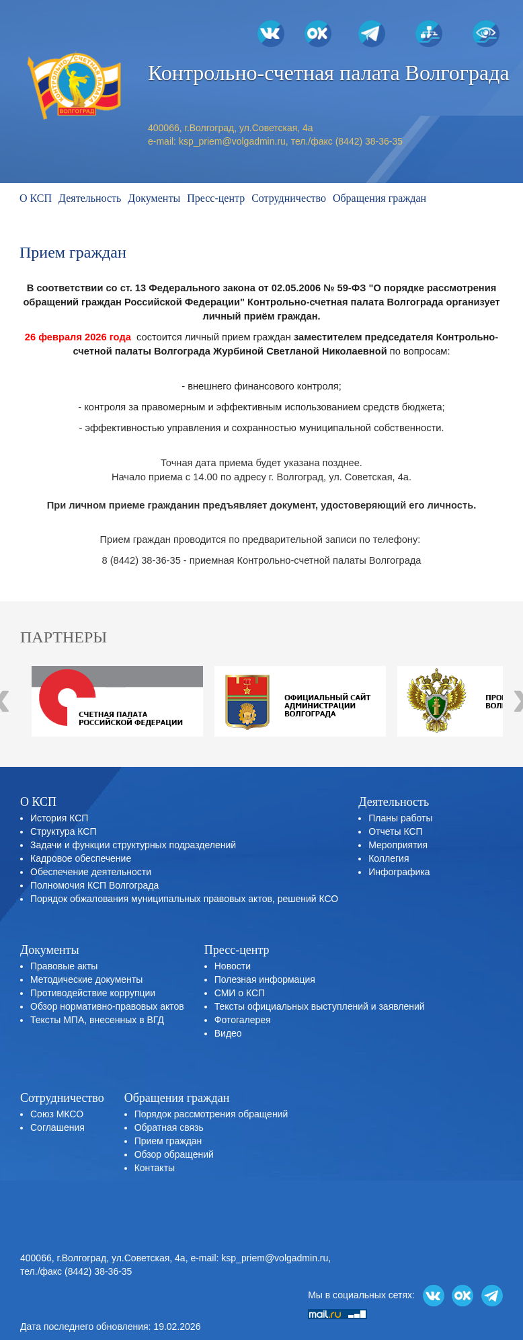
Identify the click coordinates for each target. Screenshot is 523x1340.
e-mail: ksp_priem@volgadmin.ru (259, 1258)
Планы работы (400, 818)
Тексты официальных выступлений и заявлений (319, 1006)
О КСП (35, 198)
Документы (154, 198)
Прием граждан (168, 1141)
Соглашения (57, 1127)
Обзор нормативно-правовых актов (107, 1006)
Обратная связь (169, 1127)
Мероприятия (398, 845)
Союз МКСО (56, 1114)
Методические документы (86, 979)
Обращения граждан (379, 198)
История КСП (59, 818)
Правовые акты (63, 966)
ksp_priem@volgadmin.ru (232, 141)
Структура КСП (63, 831)
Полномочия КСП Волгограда (94, 885)
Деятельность (89, 198)
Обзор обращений (174, 1154)
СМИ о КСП (239, 993)
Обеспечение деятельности (90, 871)
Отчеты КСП (395, 831)
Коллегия (388, 858)
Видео (228, 1033)
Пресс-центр (216, 198)
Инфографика (399, 871)
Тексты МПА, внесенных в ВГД (97, 1019)
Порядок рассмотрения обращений (211, 1114)
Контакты (154, 1167)
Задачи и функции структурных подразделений (133, 845)
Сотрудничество (288, 198)
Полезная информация (264, 979)
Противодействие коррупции (92, 993)
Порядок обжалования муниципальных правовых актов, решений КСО (184, 898)
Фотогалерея (242, 1019)
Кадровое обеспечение (80, 858)
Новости (232, 966)
